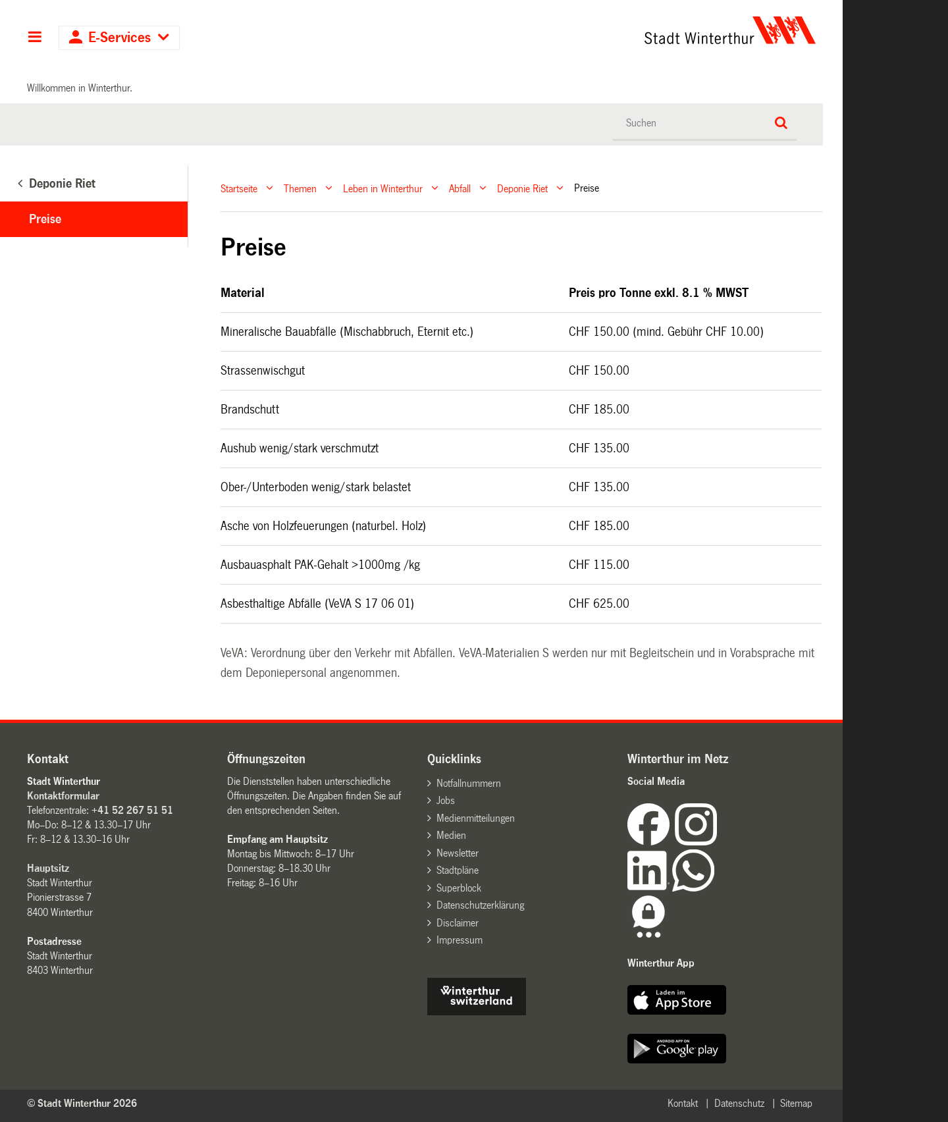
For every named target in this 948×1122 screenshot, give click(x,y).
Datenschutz (739, 1103)
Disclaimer (457, 922)
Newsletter (457, 853)
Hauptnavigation (34, 38)
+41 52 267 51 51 (132, 810)
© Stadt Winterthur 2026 (82, 1103)
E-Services (119, 37)
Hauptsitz (48, 868)
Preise (45, 219)
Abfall (460, 188)
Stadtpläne (457, 870)
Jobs (445, 800)
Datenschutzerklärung (480, 905)
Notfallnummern (468, 783)
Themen (300, 188)
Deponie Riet (522, 188)
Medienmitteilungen (475, 818)
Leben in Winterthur (383, 188)
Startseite (239, 188)
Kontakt (683, 1103)
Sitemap (796, 1103)
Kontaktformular (63, 795)
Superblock (458, 888)
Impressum (459, 940)
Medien (451, 835)
